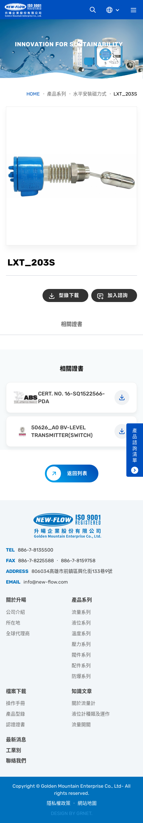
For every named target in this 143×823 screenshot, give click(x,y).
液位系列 (81, 623)
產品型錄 (15, 714)
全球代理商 (18, 633)
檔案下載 (16, 691)
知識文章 (82, 691)
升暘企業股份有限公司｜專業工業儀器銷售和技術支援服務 (25, 10)
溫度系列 (81, 633)
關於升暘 (16, 600)
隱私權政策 (58, 803)
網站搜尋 (93, 10)
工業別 (13, 750)
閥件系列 (81, 655)
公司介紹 (15, 612)
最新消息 (16, 740)
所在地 (13, 623)
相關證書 (71, 324)
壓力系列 (81, 644)
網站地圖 (87, 803)
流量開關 (81, 724)
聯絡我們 (16, 761)
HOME (33, 94)
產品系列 (56, 94)
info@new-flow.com (45, 582)
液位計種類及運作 (91, 714)
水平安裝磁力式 (89, 94)
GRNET (83, 813)
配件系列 (81, 665)
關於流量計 (83, 703)
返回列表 (77, 473)
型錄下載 (69, 295)
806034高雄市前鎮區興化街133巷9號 (72, 571)
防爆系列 (81, 676)
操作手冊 (15, 703)
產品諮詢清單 (134, 445)
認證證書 (15, 724)
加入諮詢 (118, 295)
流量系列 (81, 612)
